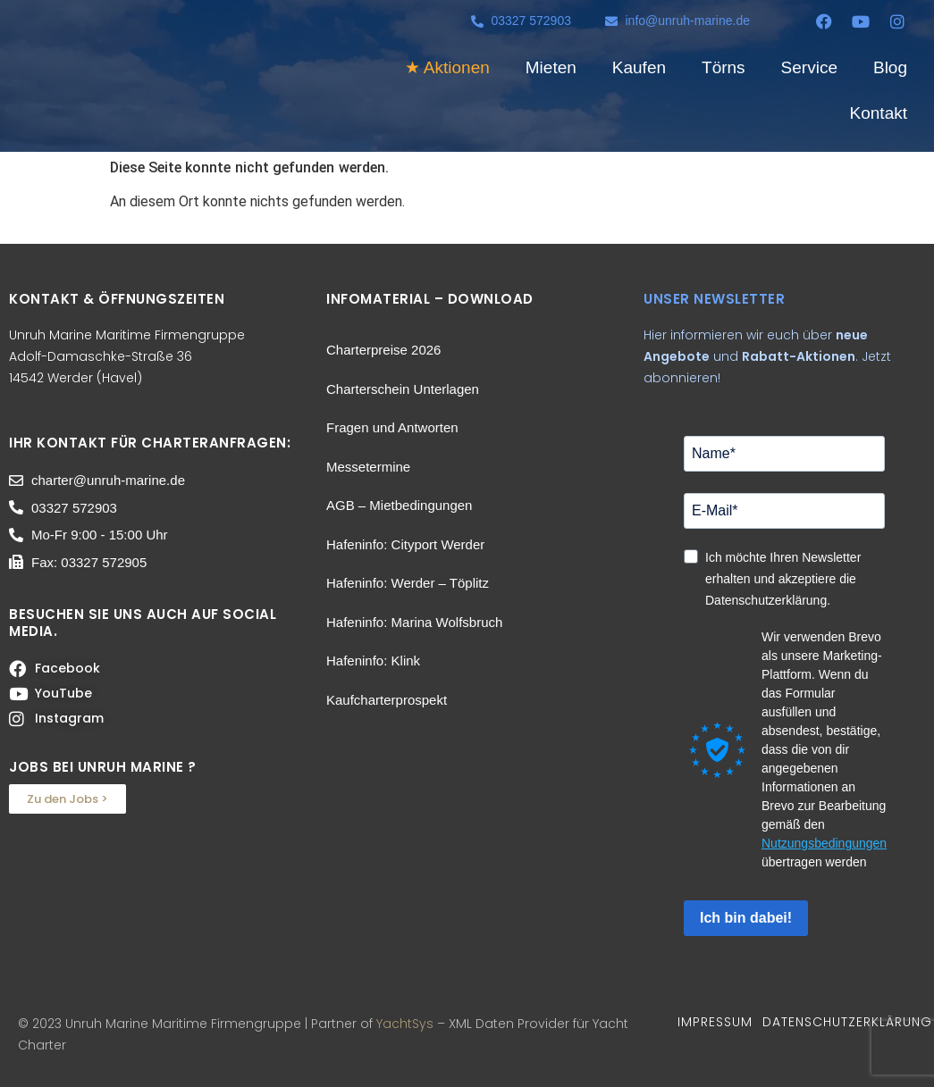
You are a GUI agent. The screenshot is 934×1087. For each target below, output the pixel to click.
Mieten (551, 67)
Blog (890, 67)
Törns (723, 67)
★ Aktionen (447, 67)
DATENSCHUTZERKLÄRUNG (847, 1022)
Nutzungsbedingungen (824, 843)
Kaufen (639, 67)
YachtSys (404, 1024)
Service (809, 67)
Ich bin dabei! (746, 917)
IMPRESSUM (715, 1022)
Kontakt (878, 113)
